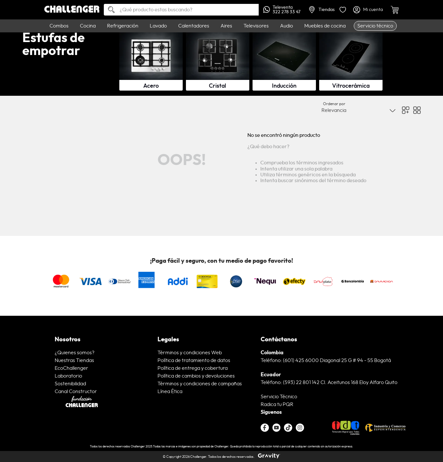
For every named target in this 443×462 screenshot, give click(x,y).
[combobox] (181, 10)
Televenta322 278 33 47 (281, 9)
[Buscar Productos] (109, 10)
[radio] (406, 116)
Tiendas (322, 9)
